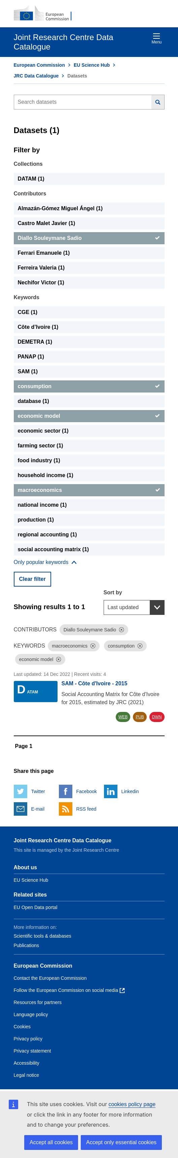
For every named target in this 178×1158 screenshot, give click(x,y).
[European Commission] (46, 13)
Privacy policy (28, 1038)
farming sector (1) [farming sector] (40, 445)
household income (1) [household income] (45, 475)
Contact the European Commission (50, 978)
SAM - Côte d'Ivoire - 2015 (95, 683)
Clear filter (32, 579)
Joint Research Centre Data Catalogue (63, 840)
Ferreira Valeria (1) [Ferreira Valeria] (41, 268)
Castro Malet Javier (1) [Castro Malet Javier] (46, 223)
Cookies (22, 1026)
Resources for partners (38, 1002)
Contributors (30, 193)
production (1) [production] (36, 520)
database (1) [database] (33, 401)
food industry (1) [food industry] (39, 460)
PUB (140, 717)
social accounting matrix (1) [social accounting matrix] (53, 549)
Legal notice (26, 1075)
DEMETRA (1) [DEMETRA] (35, 342)
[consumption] (89, 386)
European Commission (39, 65)
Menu (156, 38)
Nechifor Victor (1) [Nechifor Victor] (41, 282)
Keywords (26, 297)
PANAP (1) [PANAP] (31, 356)
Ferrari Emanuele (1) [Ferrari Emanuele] (44, 253)
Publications (26, 945)
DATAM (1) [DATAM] (31, 179)
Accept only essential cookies (121, 1142)
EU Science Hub (92, 65)
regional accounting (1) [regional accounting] (47, 534)
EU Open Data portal (36, 907)
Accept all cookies (51, 1142)
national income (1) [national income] (42, 505)
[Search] (158, 102)
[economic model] (89, 416)
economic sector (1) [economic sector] (43, 431)
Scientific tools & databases (42, 936)
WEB (123, 717)
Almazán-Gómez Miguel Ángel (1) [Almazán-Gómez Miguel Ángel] (60, 208)
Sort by (113, 592)
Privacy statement (32, 1051)
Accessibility (26, 1063)
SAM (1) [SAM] (28, 371)
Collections (28, 164)
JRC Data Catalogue (36, 76)
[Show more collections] (45, 562)
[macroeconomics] (89, 490)
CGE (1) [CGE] (28, 312)
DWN (157, 717)
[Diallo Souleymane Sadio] (89, 238)
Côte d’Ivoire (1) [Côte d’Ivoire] (38, 327)
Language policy (31, 1014)
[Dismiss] (121, 629)
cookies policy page (131, 1104)
